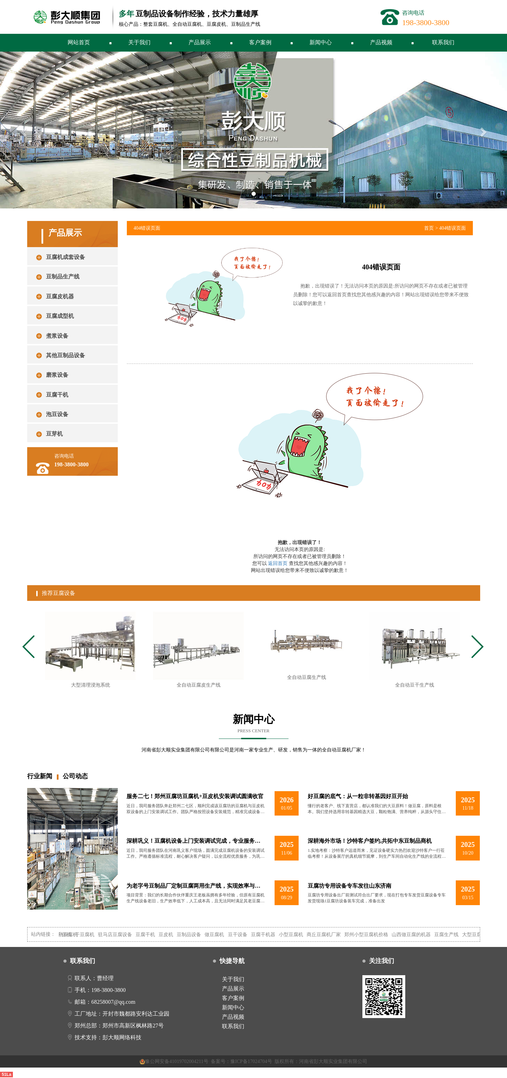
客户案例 (260, 42)
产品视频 (381, 42)
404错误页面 (452, 228)
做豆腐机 (218, 934)
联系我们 (443, 42)
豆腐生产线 (450, 934)
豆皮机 (169, 934)
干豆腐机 (88, 934)
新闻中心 (320, 42)
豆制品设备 (193, 934)
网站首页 (79, 42)
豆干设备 (241, 934)
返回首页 (277, 563)
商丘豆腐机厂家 (327, 934)
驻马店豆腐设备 (119, 934)
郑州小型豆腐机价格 (370, 934)
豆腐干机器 (267, 934)
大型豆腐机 (478, 934)
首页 (429, 228)
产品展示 (200, 42)
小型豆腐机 (295, 934)
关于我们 (139, 42)
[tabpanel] (90, 653)
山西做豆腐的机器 (415, 934)
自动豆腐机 (69, 934)
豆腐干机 (149, 934)
